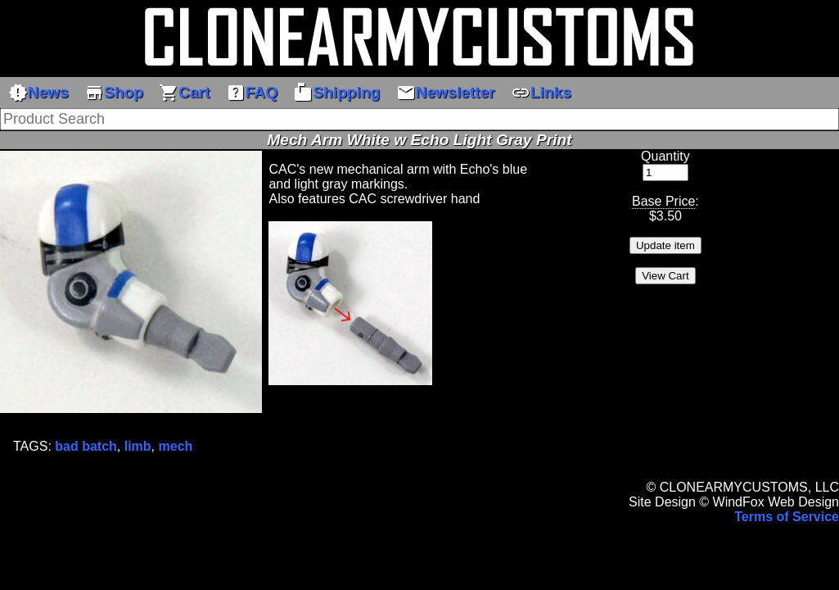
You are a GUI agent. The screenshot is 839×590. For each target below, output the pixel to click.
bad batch (86, 446)
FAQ (251, 92)
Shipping (336, 92)
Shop (113, 92)
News (38, 92)
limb (137, 446)
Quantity (665, 156)
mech (176, 446)
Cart (184, 92)
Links (541, 92)
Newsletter (445, 92)
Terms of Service (786, 517)
